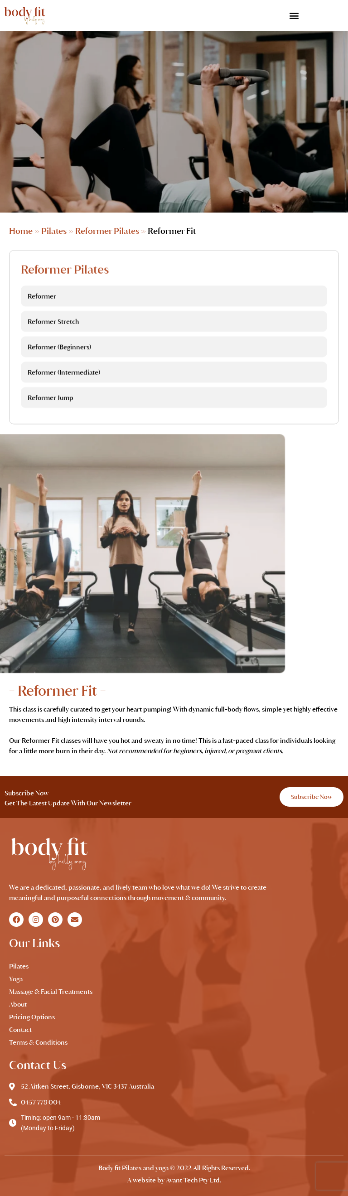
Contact (20, 1030)
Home (21, 231)
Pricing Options (32, 1017)
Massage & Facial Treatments (50, 992)
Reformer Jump (50, 415)
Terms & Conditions (38, 1042)
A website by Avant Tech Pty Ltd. (174, 1180)
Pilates (54, 231)
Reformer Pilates (107, 231)
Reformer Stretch (53, 338)
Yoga (16, 979)
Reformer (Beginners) (59, 364)
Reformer (42, 313)
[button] (293, 15)
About (18, 1004)
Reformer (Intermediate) (64, 389)
